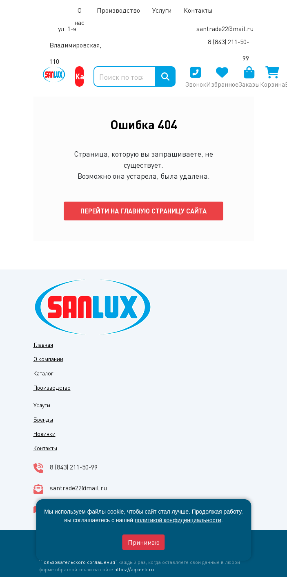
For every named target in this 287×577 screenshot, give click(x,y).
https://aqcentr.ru (134, 569)
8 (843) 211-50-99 (74, 466)
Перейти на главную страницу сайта (143, 211)
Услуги (161, 10)
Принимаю (144, 542)
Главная (43, 344)
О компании (48, 358)
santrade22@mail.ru (225, 28)
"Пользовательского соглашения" (77, 562)
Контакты (45, 447)
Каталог (79, 76)
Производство (118, 10)
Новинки (44, 433)
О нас (79, 16)
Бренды (43, 419)
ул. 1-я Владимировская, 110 (75, 44)
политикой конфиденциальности (178, 520)
